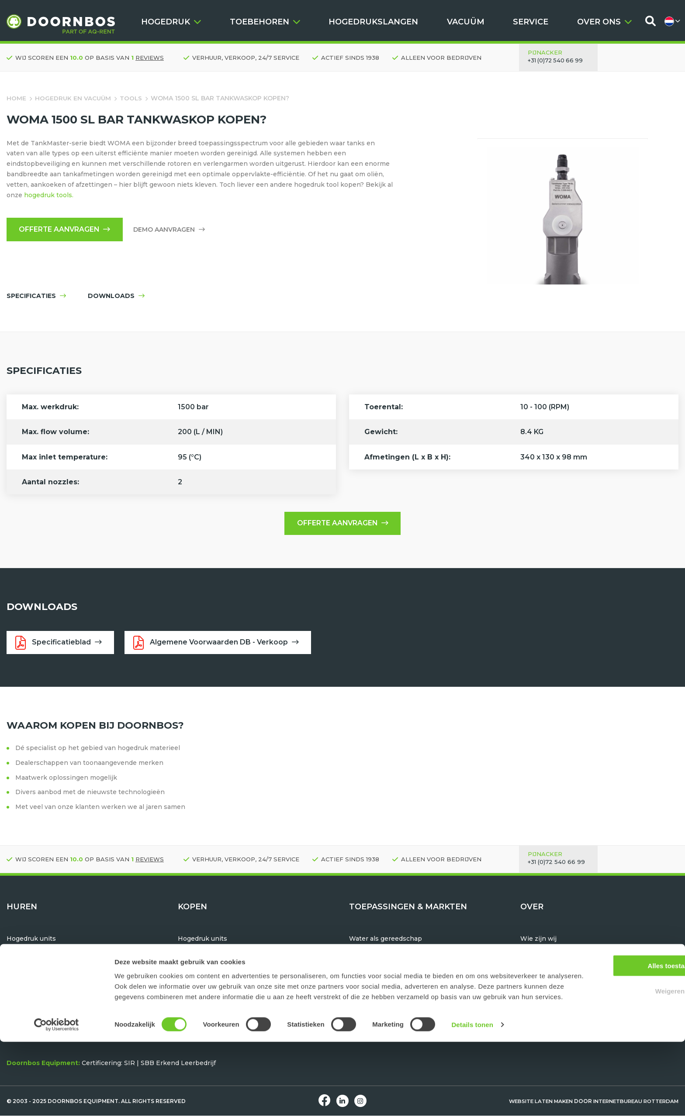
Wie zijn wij (538, 940)
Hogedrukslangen (206, 961)
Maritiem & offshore (380, 992)
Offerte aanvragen (66, 230)
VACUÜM (465, 22)
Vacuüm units (28, 950)
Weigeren (611, 1055)
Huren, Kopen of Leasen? (560, 992)
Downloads (538, 982)
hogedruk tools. (48, 195)
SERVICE (530, 22)
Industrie (363, 1002)
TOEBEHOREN (265, 22)
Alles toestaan (612, 1030)
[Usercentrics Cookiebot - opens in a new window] (56, 1100)
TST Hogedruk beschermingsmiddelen (239, 971)
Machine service (546, 1002)
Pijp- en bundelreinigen (387, 961)
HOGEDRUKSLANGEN (373, 22)
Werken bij (537, 961)
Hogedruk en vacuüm (73, 98)
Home (16, 98)
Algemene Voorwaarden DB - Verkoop (219, 644)
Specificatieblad (59, 644)
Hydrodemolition (375, 950)
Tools (132, 98)
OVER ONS (604, 22)
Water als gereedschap (385, 940)
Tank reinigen (371, 971)
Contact (532, 971)
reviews (149, 57)
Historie (533, 950)
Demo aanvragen (172, 230)
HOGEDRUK (171, 22)
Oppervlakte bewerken (386, 982)
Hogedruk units (31, 940)
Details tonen (472, 1099)
